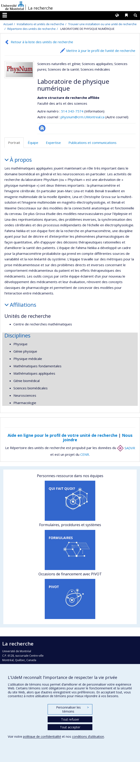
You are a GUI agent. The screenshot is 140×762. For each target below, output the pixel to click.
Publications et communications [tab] (92, 142)
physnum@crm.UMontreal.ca (82, 117)
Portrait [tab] (14, 142)
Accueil (8, 24)
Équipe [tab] (33, 142)
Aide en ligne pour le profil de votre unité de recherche (62, 435)
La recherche (40, 8)
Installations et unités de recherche (40, 24)
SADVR (126, 448)
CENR (84, 454)
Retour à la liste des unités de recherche (42, 42)
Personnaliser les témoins (72, 709)
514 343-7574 (72, 111)
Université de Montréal (12, 5)
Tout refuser (70, 719)
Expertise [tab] (53, 142)
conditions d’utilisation (88, 736)
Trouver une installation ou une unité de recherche (102, 24)
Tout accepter (70, 727)
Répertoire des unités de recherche (31, 29)
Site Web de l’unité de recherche (42, 128)
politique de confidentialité (42, 736)
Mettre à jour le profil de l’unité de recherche (100, 50)
